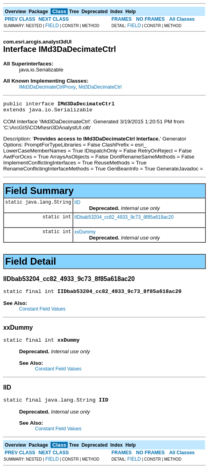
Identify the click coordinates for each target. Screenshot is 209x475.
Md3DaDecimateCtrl (99, 87)
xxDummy (85, 234)
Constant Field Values (42, 312)
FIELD (52, 25)
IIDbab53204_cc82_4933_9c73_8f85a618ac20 (124, 219)
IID (77, 205)
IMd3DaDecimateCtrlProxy (47, 87)
